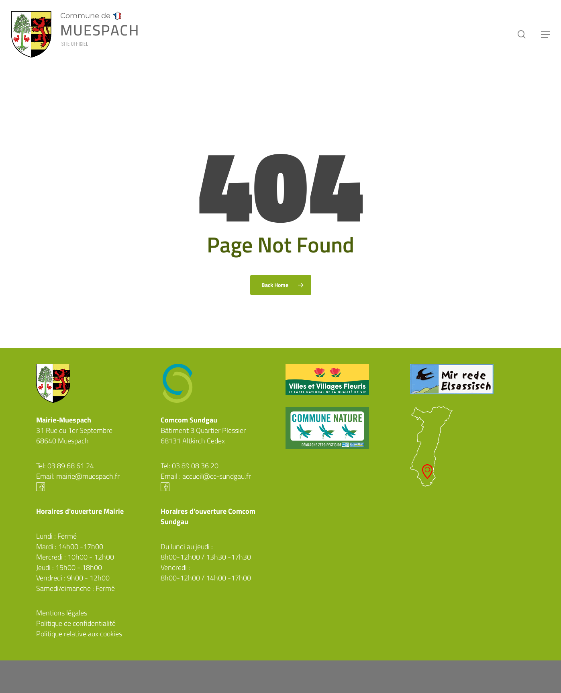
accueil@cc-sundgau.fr (216, 476)
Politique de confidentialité (76, 623)
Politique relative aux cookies (79, 633)
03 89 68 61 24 (70, 465)
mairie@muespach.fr (88, 476)
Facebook (93, 487)
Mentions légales (61, 612)
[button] (545, 35)
